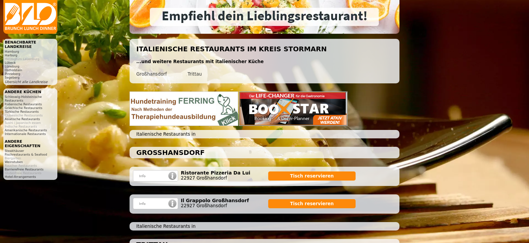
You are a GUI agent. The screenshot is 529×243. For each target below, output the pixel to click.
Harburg (11, 55)
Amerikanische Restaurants (26, 130)
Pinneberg (12, 74)
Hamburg (12, 51)
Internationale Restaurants (25, 134)
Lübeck (10, 62)
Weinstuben (14, 162)
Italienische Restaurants (23, 104)
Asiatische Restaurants (22, 119)
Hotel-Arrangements (20, 177)
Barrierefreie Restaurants (24, 169)
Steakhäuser (14, 151)
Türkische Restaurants (22, 111)
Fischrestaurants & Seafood (26, 154)
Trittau (195, 74)
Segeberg (12, 77)
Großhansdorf (151, 74)
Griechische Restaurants (23, 108)
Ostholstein (13, 70)
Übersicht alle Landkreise (26, 82)
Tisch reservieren (312, 176)
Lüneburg (12, 66)
